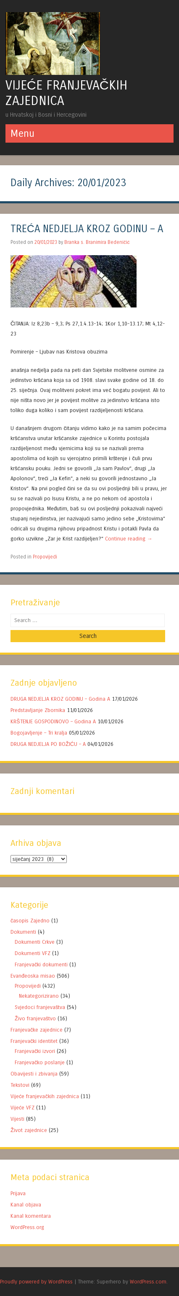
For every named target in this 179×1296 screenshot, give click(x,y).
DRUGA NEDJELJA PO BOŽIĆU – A (48, 744)
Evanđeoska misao (33, 976)
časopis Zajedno (30, 920)
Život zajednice (29, 1130)
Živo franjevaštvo (35, 1018)
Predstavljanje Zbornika (38, 710)
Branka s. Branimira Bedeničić (97, 242)
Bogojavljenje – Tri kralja (39, 733)
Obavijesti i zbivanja (34, 1074)
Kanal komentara (31, 1216)
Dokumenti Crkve (35, 942)
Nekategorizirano (39, 996)
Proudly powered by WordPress (36, 1281)
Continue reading (129, 538)
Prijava (18, 1193)
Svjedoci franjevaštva (40, 1007)
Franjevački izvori (35, 1051)
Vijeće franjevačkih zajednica (45, 1096)
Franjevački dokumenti (41, 964)
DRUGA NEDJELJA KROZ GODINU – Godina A (60, 699)
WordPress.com (148, 1281)
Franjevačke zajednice (37, 1030)
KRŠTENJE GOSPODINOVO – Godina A (53, 721)
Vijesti (17, 1119)
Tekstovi (20, 1085)
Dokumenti (23, 932)
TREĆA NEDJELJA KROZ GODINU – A (87, 229)
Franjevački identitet (34, 1041)
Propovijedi (45, 557)
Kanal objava (26, 1204)
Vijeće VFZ (22, 1107)
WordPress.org (27, 1227)
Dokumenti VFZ (32, 953)
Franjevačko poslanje (40, 1062)
